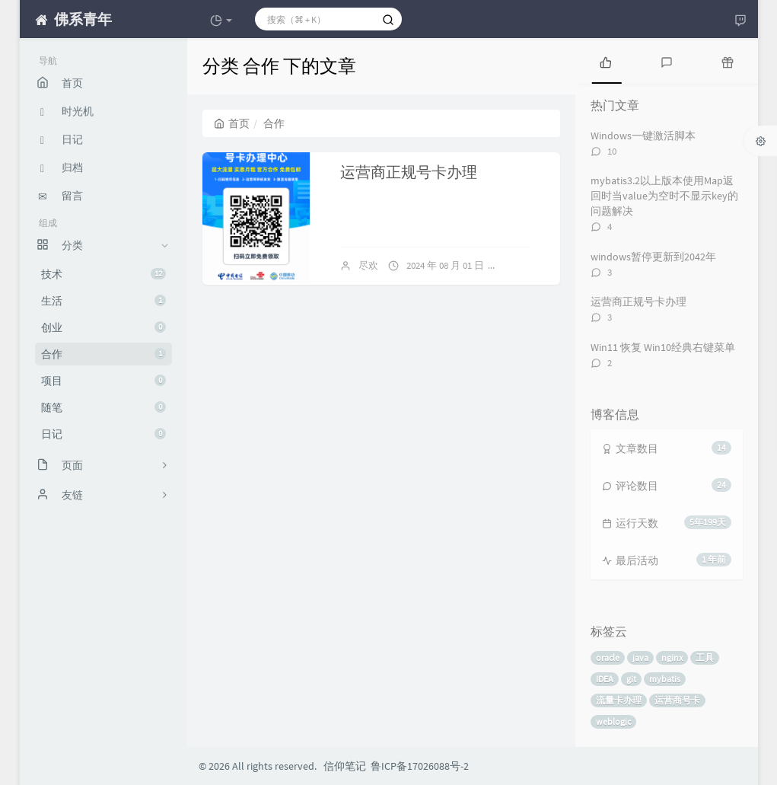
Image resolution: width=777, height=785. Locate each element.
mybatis (664, 678)
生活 (103, 301)
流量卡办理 (619, 700)
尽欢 (368, 265)
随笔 (103, 407)
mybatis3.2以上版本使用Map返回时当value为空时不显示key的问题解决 (664, 196)
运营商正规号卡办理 (408, 171)
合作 (103, 354)
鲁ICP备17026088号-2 (420, 766)
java (640, 657)
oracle (607, 657)
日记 (103, 434)
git (631, 678)
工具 (705, 657)
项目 (103, 381)
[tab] (605, 61)
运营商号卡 (677, 700)
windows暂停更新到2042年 (653, 256)
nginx (672, 657)
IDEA (604, 678)
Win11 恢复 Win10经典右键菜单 (663, 347)
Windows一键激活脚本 (643, 135)
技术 (103, 274)
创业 (103, 327)
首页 (232, 123)
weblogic (613, 721)
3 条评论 (528, 265)
